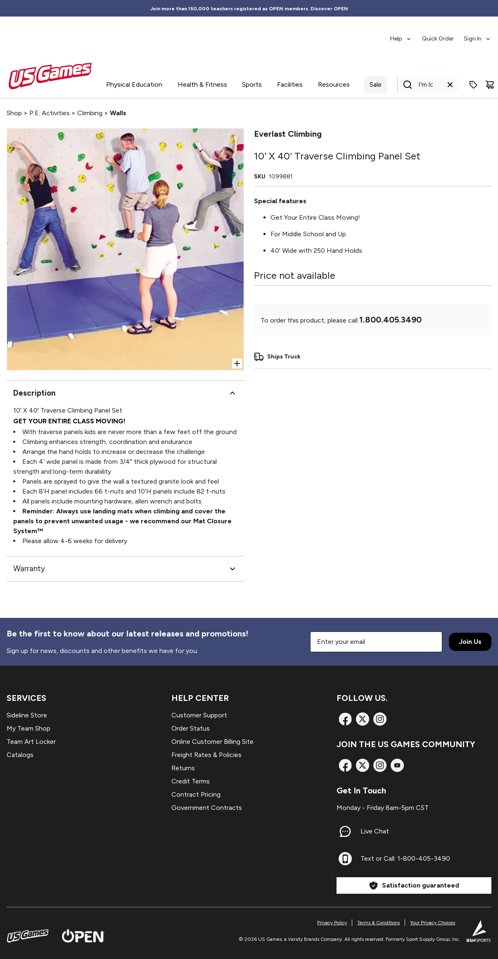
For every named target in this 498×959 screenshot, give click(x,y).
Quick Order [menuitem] (438, 38)
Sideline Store (27, 715)
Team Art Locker (31, 741)
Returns (183, 768)
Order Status (190, 728)
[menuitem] (401, 34)
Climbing (89, 113)
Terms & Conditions (378, 923)
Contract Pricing (196, 794)
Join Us (470, 642)
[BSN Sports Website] (479, 930)
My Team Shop (28, 728)
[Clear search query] (450, 84)
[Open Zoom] (237, 363)
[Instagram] (380, 719)
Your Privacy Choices (432, 923)
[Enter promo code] (473, 84)
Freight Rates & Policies (206, 755)
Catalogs (20, 755)
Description (125, 393)
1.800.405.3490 (390, 320)
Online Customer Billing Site (212, 741)
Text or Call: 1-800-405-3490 (405, 858)
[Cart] (489, 84)
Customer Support (199, 715)
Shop (14, 113)
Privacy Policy (332, 923)
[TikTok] (397, 765)
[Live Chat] (345, 831)
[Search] (426, 84)
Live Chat (374, 831)
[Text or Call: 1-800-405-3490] (345, 858)
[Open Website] (83, 935)
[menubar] (440, 34)
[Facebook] (345, 719)
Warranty (125, 569)
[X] (362, 719)
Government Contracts (206, 808)
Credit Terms (190, 781)
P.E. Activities (49, 113)
